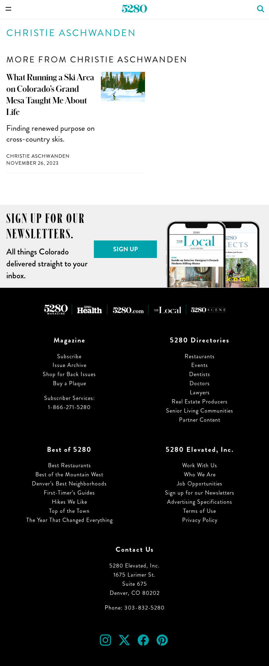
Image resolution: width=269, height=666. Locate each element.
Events (199, 365)
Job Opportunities (199, 484)
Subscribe (69, 356)
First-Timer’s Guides (69, 493)
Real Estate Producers (200, 401)
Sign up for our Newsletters (199, 493)
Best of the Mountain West (69, 474)
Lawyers (200, 392)
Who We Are (200, 474)
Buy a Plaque (69, 383)
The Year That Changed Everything (69, 520)
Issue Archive (70, 365)
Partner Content (199, 420)
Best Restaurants (69, 465)
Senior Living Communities (199, 411)
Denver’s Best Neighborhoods (69, 484)
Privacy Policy (200, 520)
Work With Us (199, 465)
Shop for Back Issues (69, 374)
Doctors (199, 383)
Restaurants (200, 356)
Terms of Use (199, 511)
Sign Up (125, 249)
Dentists (199, 374)
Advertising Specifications (199, 502)
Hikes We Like (69, 502)
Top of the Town (69, 511)
